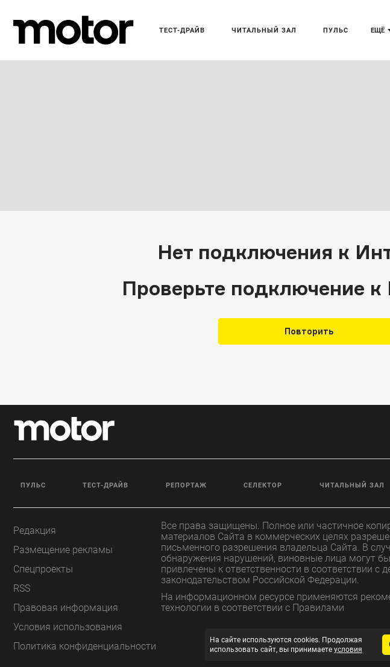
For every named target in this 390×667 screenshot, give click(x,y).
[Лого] (73, 30)
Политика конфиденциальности (84, 646)
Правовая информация (65, 607)
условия (348, 649)
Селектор (263, 485)
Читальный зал (264, 30)
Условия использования (67, 627)
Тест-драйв (182, 30)
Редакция (34, 530)
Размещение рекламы (63, 550)
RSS (21, 588)
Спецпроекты (43, 569)
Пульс (335, 30)
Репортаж (186, 485)
